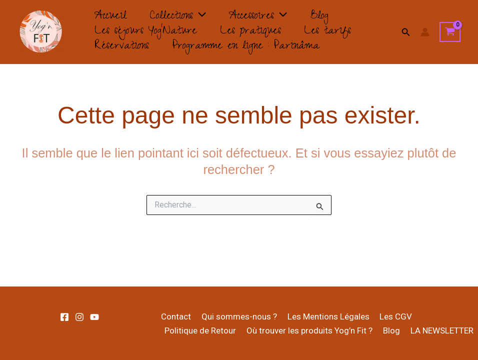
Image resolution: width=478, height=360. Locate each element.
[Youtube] (94, 317)
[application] (205, 17)
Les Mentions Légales (323, 317)
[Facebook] (64, 317)
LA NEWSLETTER (435, 331)
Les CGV (388, 317)
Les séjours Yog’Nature (147, 32)
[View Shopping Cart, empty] (450, 32)
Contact (175, 317)
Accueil (112, 17)
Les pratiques (256, 32)
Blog (333, 17)
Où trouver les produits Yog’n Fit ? (307, 331)
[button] (406, 32)
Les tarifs (337, 32)
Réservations (123, 47)
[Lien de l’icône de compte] (425, 32)
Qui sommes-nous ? (236, 317)
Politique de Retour (199, 331)
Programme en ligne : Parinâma (252, 47)
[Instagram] (79, 317)
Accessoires (268, 17)
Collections (184, 17)
